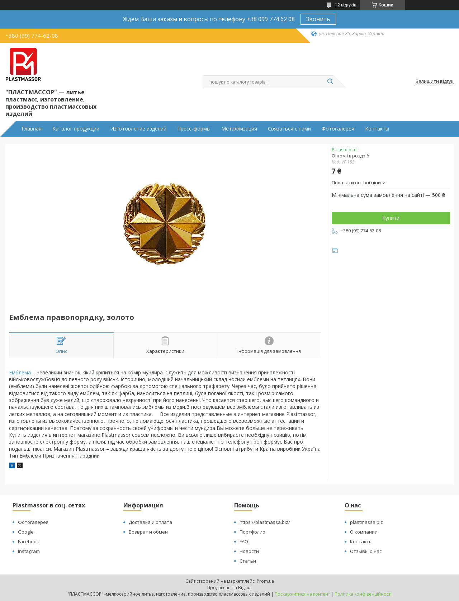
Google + (27, 532)
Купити (390, 217)
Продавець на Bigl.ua (229, 588)
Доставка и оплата (150, 522)
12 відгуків (345, 5)
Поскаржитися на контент (302, 594)
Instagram (29, 551)
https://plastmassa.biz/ (265, 522)
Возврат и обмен (148, 532)
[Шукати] (330, 81)
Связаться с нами (289, 128)
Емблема (20, 372)
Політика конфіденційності (363, 594)
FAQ (244, 541)
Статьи (248, 561)
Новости (249, 551)
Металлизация (239, 128)
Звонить (318, 19)
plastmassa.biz (366, 522)
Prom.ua (265, 581)
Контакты (377, 128)
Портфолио (252, 532)
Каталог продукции (75, 128)
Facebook (28, 541)
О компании (364, 532)
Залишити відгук (435, 81)
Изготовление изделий (138, 128)
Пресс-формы (193, 128)
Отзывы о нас (366, 551)
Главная (32, 128)
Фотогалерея (338, 128)
